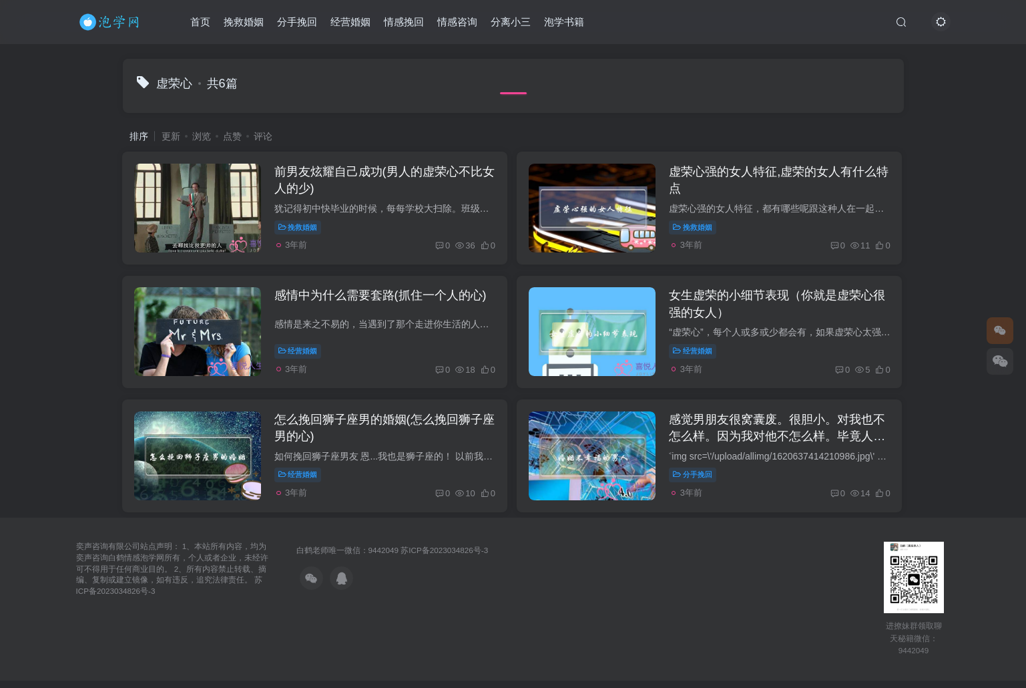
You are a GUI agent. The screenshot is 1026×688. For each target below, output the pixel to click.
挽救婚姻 (244, 22)
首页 (200, 22)
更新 (171, 136)
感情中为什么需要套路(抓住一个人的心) (382, 299)
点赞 (232, 136)
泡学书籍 (564, 22)
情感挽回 (404, 22)
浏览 (201, 136)
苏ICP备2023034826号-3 (444, 556)
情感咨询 (457, 22)
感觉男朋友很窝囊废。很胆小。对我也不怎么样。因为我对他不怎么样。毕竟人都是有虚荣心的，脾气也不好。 (780, 442)
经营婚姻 (350, 22)
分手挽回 (297, 22)
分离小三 (511, 22)
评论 (263, 136)
